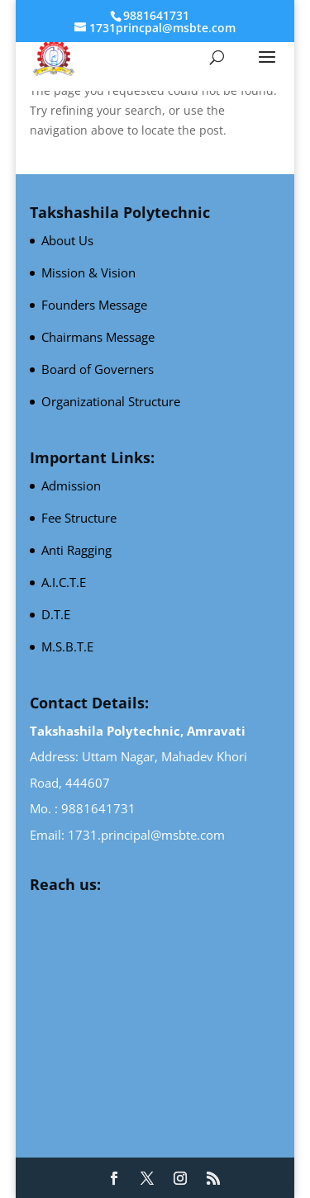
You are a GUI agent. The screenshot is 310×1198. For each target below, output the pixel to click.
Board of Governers (97, 369)
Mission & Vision (88, 272)
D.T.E (55, 614)
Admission (71, 485)
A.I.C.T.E (63, 582)
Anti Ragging (76, 550)
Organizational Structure (110, 401)
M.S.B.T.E (67, 646)
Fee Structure (79, 517)
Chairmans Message (98, 337)
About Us (67, 240)
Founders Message (94, 304)
